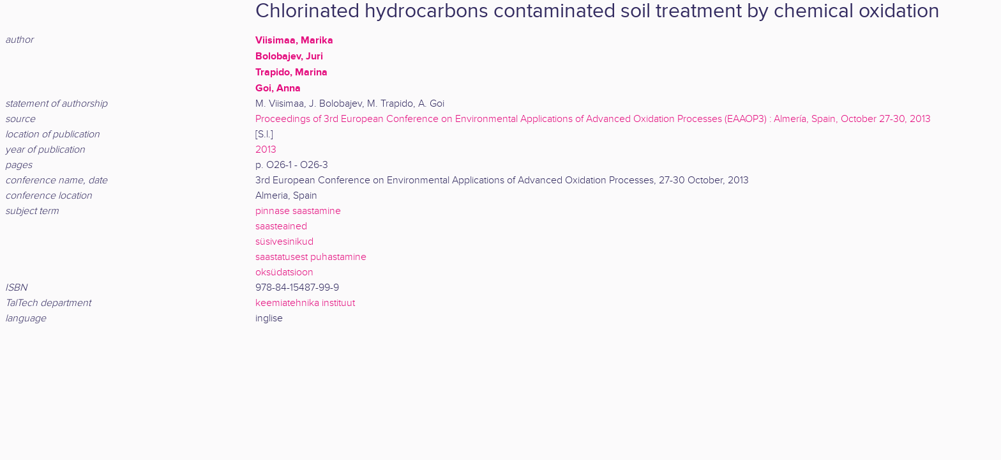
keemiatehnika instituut (305, 303)
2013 (265, 150)
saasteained (281, 226)
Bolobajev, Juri (289, 56)
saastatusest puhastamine (310, 257)
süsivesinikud (284, 242)
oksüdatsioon (284, 272)
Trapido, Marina (291, 72)
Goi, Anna (278, 88)
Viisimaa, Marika (294, 40)
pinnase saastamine (298, 211)
